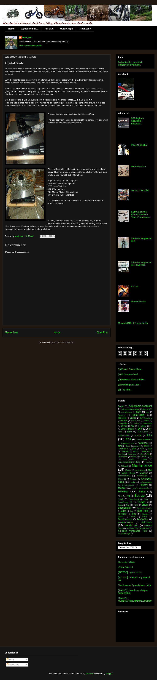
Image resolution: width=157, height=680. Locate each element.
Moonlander (142, 476)
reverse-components (141, 488)
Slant (146, 499)
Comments (13, 664)
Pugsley (144, 484)
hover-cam (132, 454)
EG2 (128, 439)
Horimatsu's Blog (126, 562)
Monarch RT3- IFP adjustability (133, 323)
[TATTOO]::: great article (130, 572)
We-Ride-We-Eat (125, 522)
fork (120, 446)
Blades (133, 418)
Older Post (102, 332)
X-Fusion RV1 (131, 525)
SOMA (141, 501)
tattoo (123, 511)
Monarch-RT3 (124, 476)
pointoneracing (146, 482)
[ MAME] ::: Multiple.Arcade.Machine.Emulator (135, 599)
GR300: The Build (140, 190)
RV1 (128, 496)
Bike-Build (138, 414)
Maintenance (142, 465)
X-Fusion (146, 522)
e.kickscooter (124, 435)
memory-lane (140, 470)
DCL (132, 426)
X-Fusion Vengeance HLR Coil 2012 (141, 263)
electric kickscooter (144, 440)
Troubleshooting (125, 519)
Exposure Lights (127, 443)
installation (122, 457)
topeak (120, 517)
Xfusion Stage (124, 534)
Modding (144, 473)
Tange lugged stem (144, 508)
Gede (128, 446)
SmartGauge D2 (125, 502)
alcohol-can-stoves (130, 409)
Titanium (145, 514)
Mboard (128, 470)
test (131, 511)
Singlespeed (134, 499)
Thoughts (122, 514)
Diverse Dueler (138, 301)
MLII (150, 470)
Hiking (135, 451)
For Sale (49, 28)
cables (146, 421)
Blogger (109, 673)
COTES (124, 426)
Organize (122, 479)
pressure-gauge (128, 485)
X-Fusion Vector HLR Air (138, 528)
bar (147, 412)
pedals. (133, 482)
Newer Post (11, 332)
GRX (142, 449)
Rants (121, 487)
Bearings (121, 415)
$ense (120, 406)
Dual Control (143, 432)
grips (134, 449)
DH (150, 426)
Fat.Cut (134, 286)
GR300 (146, 446)
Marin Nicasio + (138, 166)
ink (147, 454)
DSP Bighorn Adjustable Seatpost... (137, 121)
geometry (137, 446)
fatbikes (143, 442)
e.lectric (138, 435)
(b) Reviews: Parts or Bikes (131, 379)
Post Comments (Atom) (62, 342)
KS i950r (142, 457)
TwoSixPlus (142, 519)
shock (120, 499)
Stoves (145, 505)
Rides (142, 491)
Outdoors (133, 479)
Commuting (147, 423)
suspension (124, 507)
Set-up (139, 495)
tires (134, 514)
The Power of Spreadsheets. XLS (134, 585)
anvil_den (27, 37)
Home (11, 28)
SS (127, 505)
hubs (141, 454)
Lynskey (149, 462)
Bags (138, 412)
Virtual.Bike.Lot (125, 567)
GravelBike (123, 449)
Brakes (124, 421)
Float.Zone (85, 28)
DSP (129, 431)
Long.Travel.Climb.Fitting (129, 462)
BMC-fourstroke (146, 418)
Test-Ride (142, 510)
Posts (10, 659)
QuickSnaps (66, 28)
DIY (140, 428)
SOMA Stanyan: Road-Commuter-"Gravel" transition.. (140, 214)
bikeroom (122, 418)
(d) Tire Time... (125, 389)
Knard (133, 457)
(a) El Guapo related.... (129, 374)
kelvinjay (89, 673)
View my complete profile (30, 45)
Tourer (132, 517)
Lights (144, 459)
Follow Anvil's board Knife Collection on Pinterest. (130, 63)
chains (135, 423)
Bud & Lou (135, 421)
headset (125, 451)
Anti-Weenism (126, 412)
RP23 (120, 496)
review (123, 491)
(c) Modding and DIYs (128, 384)
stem (135, 505)
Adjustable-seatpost (140, 405)
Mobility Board (128, 473)
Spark (120, 505)
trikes (144, 516)
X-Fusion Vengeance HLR (132, 531)
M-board (124, 466)
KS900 (131, 459)
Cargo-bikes (123, 423)
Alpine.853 (147, 409)
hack (150, 449)
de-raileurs (142, 426)
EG (149, 435)
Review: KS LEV (139, 145)
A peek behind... (29, 28)
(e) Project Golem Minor (129, 369)
